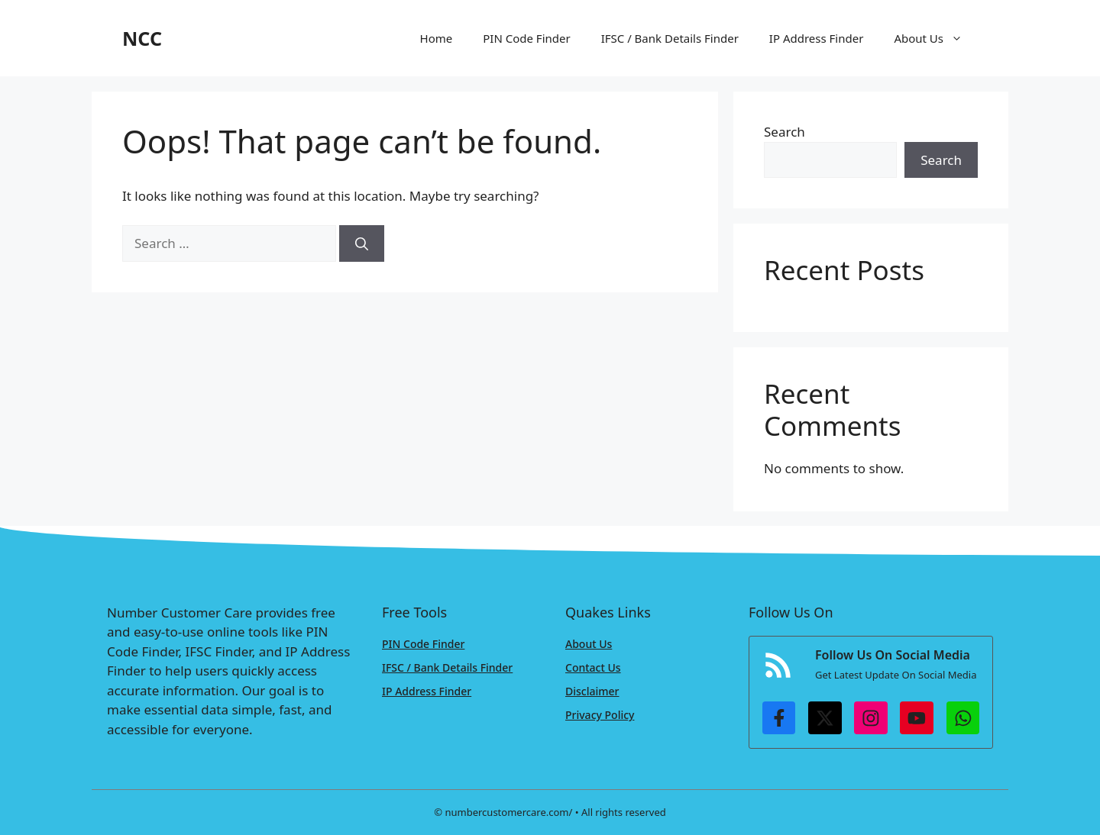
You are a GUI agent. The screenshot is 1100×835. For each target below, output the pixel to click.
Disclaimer (592, 691)
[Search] (361, 243)
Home (436, 38)
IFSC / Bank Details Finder (670, 38)
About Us (936, 38)
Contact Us (593, 667)
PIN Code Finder (526, 38)
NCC (142, 38)
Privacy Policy (599, 715)
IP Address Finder (816, 38)
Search (784, 131)
